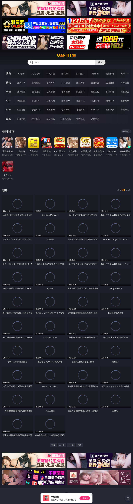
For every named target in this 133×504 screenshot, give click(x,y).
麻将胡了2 (80, 73)
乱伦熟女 (110, 91)
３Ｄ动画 (65, 82)
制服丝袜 (80, 91)
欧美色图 (50, 100)
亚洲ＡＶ (21, 82)
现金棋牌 (110, 73)
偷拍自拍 (36, 91)
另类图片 (125, 100)
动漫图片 (65, 100)
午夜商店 (36, 119)
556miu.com (66, 55)
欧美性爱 (65, 91)
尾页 (80, 445)
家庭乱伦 (36, 109)
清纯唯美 (95, 100)
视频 (8, 82)
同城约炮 (21, 119)
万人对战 (50, 73)
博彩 (8, 73)
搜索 (100, 62)
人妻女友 (50, 109)
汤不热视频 (65, 119)
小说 (8, 110)
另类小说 (95, 109)
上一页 (62, 445)
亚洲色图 (36, 100)
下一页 (71, 445)
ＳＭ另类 (125, 82)
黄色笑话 (110, 109)
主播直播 (110, 82)
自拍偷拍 (36, 82)
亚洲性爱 (21, 91)
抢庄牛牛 (125, 73)
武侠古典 (65, 109)
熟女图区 (110, 100)
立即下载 (84, 498)
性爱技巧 (125, 109)
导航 (8, 119)
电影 (8, 91)
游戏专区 (65, 73)
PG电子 (21, 73)
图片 (8, 101)
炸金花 (95, 73)
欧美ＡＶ (50, 82)
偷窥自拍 (21, 100)
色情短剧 (95, 119)
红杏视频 (80, 119)
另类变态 (125, 91)
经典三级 (95, 91)
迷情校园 (80, 109)
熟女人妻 (80, 82)
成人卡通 (50, 91)
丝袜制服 (95, 82)
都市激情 (21, 109)
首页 (53, 445)
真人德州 (36, 73)
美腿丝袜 (80, 100)
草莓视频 (50, 119)
